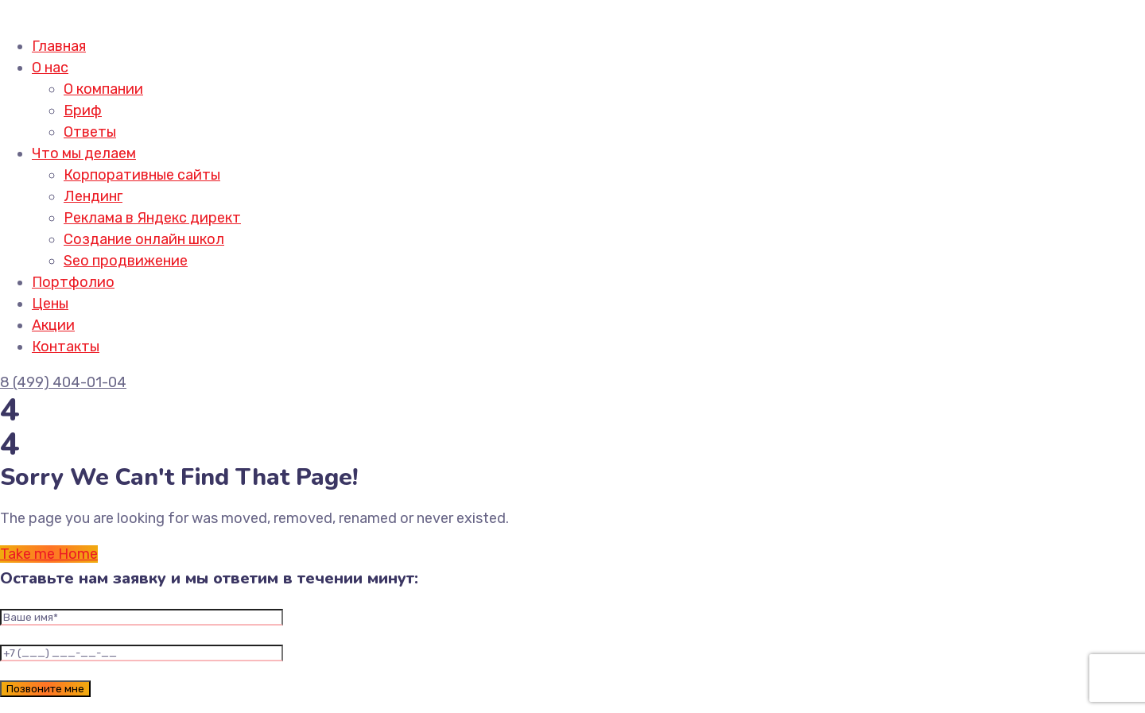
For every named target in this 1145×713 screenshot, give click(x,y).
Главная (59, 46)
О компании (103, 89)
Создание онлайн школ (144, 239)
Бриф (83, 110)
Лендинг (93, 196)
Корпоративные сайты (142, 175)
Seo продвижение (126, 260)
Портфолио (73, 282)
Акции (53, 325)
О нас (50, 67)
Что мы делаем (84, 153)
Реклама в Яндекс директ (152, 218)
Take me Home (49, 554)
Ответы (90, 132)
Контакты (65, 346)
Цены (50, 303)
